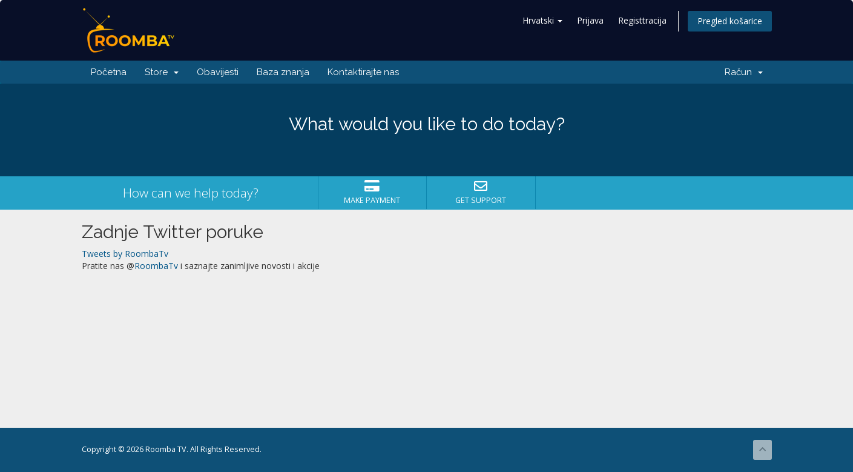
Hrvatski (542, 20)
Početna (109, 72)
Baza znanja (283, 72)
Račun (744, 72)
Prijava (590, 20)
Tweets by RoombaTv (125, 253)
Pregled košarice (729, 21)
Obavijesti (218, 72)
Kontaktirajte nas (363, 72)
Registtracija (642, 20)
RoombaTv (156, 265)
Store (162, 72)
